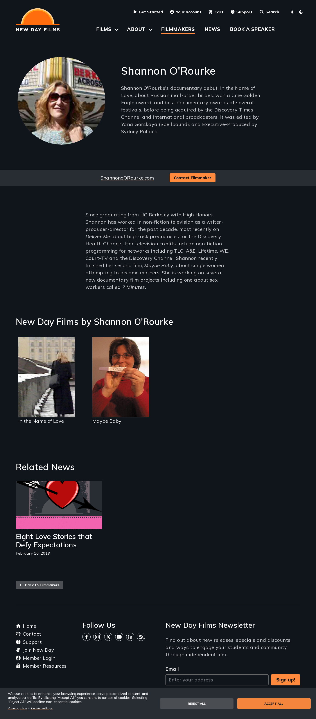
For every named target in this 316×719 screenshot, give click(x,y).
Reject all (197, 703)
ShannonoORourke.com (127, 178)
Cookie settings (42, 708)
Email (172, 669)
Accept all (273, 703)
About (136, 29)
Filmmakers (178, 29)
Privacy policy (17, 708)
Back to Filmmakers (39, 585)
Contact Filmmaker (192, 177)
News (212, 29)
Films (103, 29)
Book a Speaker (252, 29)
